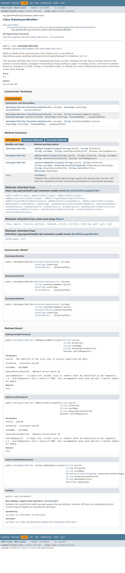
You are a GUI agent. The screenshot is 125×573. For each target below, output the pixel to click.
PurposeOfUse (13, 110)
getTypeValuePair (106, 204)
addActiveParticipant (17, 195)
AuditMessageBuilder (14, 37)
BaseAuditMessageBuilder (25, 48)
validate (39, 175)
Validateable (57, 37)
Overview (5, 3)
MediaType (40, 171)
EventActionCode (15, 117)
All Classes (60, 8)
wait (95, 224)
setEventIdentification (90, 209)
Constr (28, 11)
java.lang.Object (11, 25)
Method (37, 11)
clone (8, 224)
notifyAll (73, 224)
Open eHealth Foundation (26, 548)
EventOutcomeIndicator (39, 107)
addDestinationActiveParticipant (23, 198)
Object (60, 219)
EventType (69, 107)
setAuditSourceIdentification (97, 207)
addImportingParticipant (48, 148)
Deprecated (46, 3)
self (23, 239)
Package (15, 3)
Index (56, 3)
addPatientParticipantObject (64, 201)
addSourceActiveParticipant (97, 201)
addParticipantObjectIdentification (65, 198)
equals (17, 224)
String (67, 114)
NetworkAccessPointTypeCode (70, 165)
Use (31, 3)
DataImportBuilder (85, 27)
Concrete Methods (57, 140)
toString (86, 224)
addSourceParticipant (46, 155)
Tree (37, 3)
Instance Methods (33, 140)
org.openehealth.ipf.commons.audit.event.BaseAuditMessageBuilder (40, 27)
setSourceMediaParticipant (49, 162)
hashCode (51, 224)
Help (62, 3)
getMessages (12, 239)
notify (62, 224)
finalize (28, 224)
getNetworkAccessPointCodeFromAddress (73, 204)
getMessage (43, 204)
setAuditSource (13, 207)
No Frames (44, 8)
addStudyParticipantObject (20, 204)
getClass (40, 224)
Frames (34, 8)
